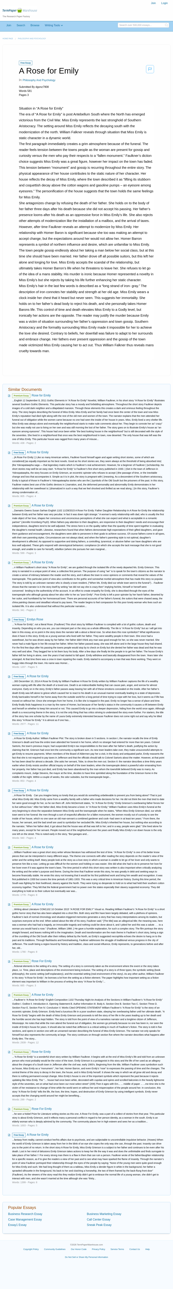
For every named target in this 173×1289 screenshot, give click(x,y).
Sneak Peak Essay (99, 1225)
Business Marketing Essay (104, 1214)
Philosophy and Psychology (32, 38)
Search (21, 25)
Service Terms (117, 1249)
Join (153, 3)
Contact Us (134, 1249)
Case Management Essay (25, 1219)
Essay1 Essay (17, 1225)
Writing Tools (52, 25)
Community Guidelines (55, 1249)
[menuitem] (153, 3)
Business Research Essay (25, 1214)
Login (164, 3)
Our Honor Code (79, 1249)
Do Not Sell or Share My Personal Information (86, 1257)
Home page (8, 38)
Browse (34, 25)
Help (147, 1249)
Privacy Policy (98, 1249)
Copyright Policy (31, 1249)
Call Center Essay (98, 1219)
